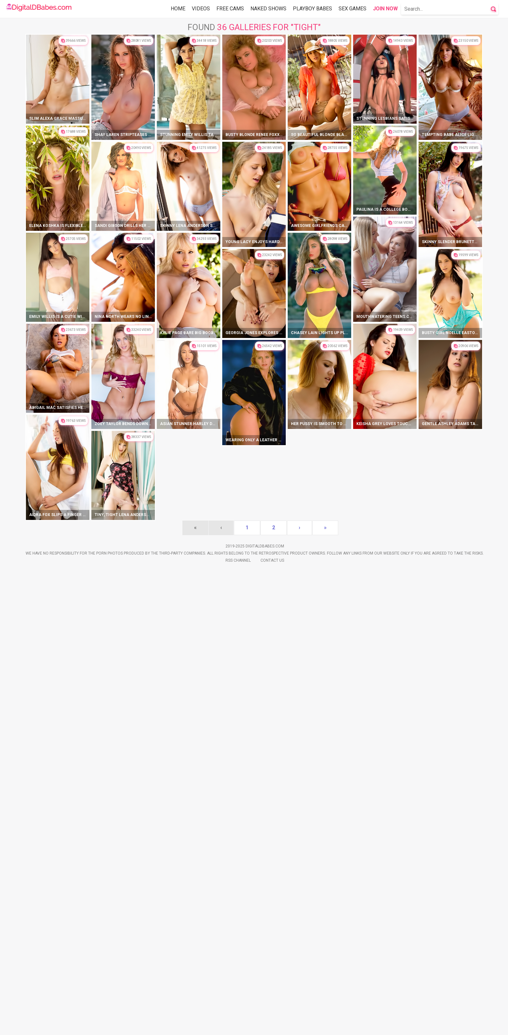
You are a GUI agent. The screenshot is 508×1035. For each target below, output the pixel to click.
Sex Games (352, 9)
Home (178, 9)
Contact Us (272, 1025)
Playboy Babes (312, 9)
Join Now (385, 9)
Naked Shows (268, 9)
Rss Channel (238, 1025)
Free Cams (230, 9)
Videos (201, 9)
